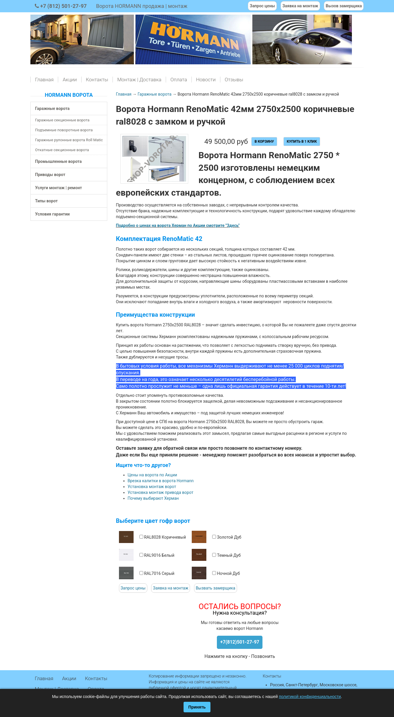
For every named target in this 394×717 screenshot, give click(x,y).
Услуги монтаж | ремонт (58, 187)
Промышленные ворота (58, 161)
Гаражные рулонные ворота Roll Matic (69, 140)
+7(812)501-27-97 (239, 642)
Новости (206, 79)
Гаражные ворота (52, 108)
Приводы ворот (50, 174)
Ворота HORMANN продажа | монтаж (141, 6)
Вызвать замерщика (215, 588)
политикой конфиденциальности (310, 696)
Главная (44, 79)
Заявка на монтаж (170, 588)
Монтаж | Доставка (139, 79)
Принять (196, 707)
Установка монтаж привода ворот (160, 492)
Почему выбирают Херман (153, 498)
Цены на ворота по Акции (152, 475)
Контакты (97, 79)
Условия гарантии (52, 214)
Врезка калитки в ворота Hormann (161, 480)
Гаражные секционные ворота (62, 120)
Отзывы (234, 79)
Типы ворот (46, 201)
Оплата (178, 79)
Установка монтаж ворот (152, 486)
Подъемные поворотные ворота (64, 130)
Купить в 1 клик (302, 141)
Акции (70, 79)
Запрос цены (133, 588)
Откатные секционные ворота (62, 150)
